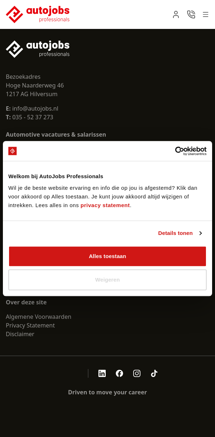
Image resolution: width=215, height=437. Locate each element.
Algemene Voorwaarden (38, 317)
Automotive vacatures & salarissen (56, 134)
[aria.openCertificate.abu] (57, 373)
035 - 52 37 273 (32, 117)
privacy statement (105, 205)
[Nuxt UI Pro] (37, 14)
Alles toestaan (107, 256)
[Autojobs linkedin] (102, 373)
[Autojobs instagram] (137, 373)
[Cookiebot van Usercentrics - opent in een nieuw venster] (175, 151)
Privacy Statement (30, 325)
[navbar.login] (175, 14)
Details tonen (175, 233)
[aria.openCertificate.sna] (78, 373)
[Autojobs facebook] (119, 373)
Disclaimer (20, 334)
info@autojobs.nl (32, 108)
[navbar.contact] (191, 14)
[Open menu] (205, 14)
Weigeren (107, 280)
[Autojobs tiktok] (154, 373)
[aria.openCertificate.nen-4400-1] (68, 373)
